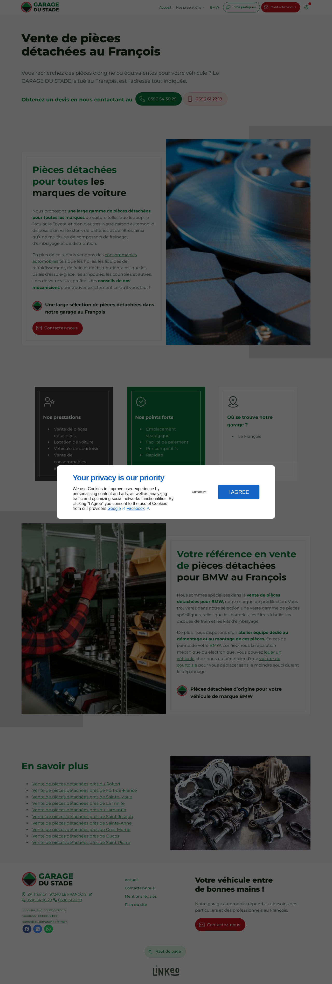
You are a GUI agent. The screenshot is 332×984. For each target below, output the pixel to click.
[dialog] (166, 492)
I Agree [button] (238, 492)
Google (114, 508)
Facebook (136, 508)
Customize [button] (199, 492)
